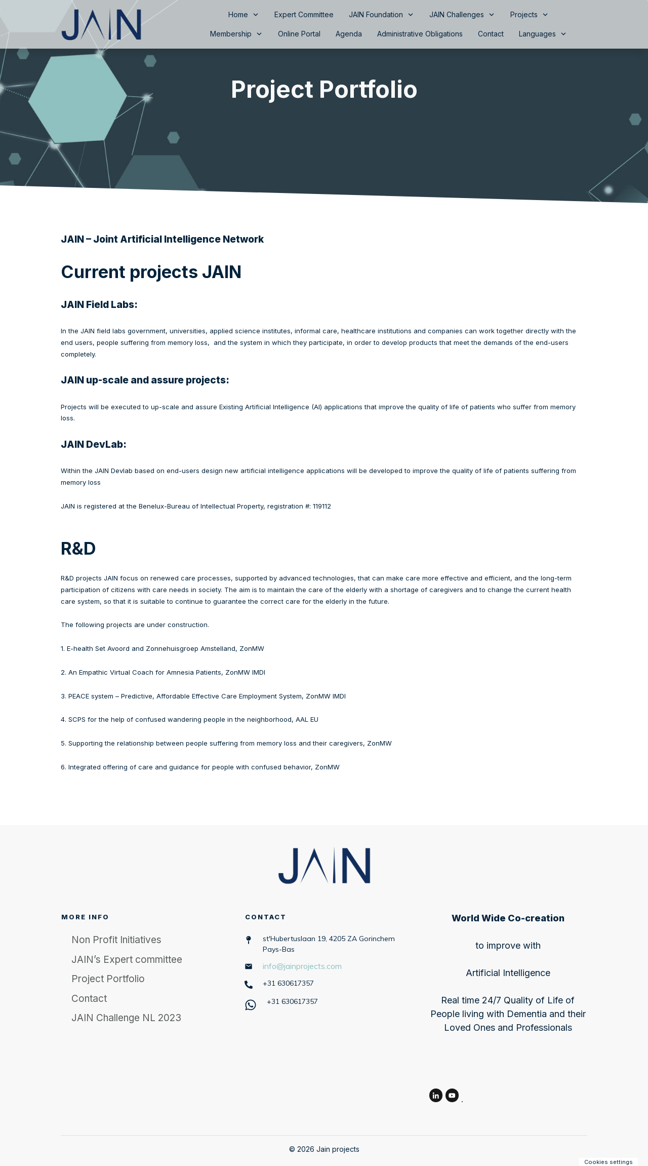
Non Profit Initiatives (116, 940)
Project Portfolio (324, 88)
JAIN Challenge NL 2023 (126, 1018)
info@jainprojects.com (302, 966)
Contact (89, 998)
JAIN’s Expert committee (126, 959)
